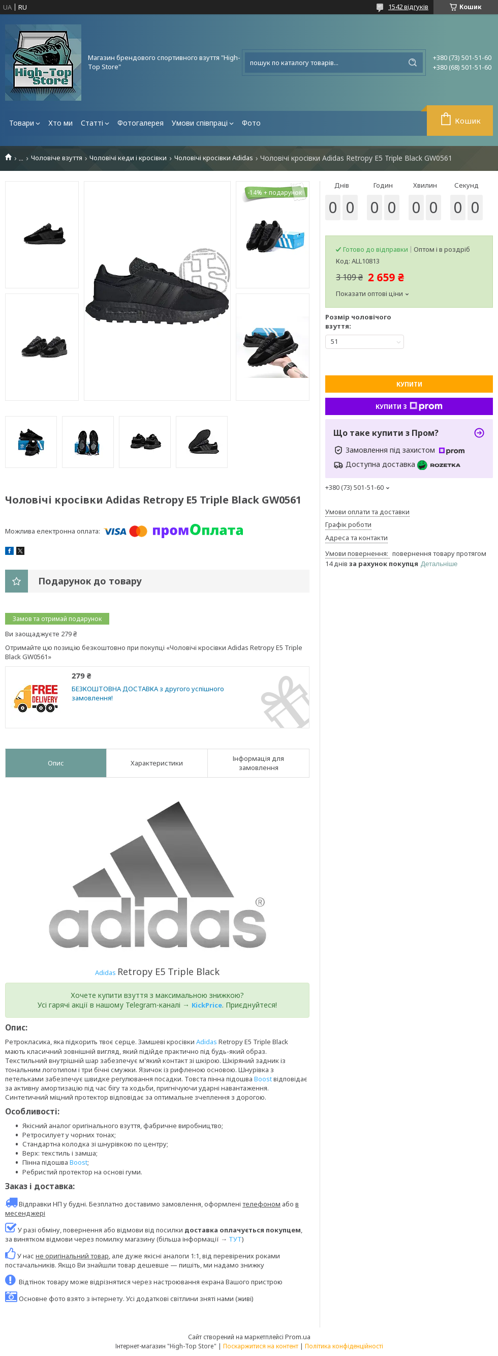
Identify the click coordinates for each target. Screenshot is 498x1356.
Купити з (409, 406)
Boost (263, 1078)
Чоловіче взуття (56, 158)
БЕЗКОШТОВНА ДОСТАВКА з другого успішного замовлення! (148, 693)
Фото (251, 123)
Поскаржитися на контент (260, 1346)
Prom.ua (297, 1336)
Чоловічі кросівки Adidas (213, 158)
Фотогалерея (140, 123)
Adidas (106, 972)
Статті (92, 123)
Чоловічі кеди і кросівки (128, 158)
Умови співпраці (200, 123)
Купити (409, 384)
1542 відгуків (408, 6)
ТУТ (235, 1239)
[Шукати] (412, 62)
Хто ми (60, 123)
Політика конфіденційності (344, 1346)
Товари (21, 123)
